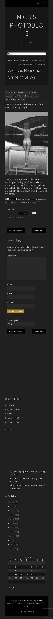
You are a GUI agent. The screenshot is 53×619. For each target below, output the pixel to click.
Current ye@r (13, 320)
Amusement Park (12, 422)
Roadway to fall (12, 418)
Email (9, 293)
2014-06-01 (12, 92)
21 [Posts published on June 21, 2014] (37, 574)
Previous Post (16, 230)
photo (43, 61)
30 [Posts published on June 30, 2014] (10, 581)
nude (38, 61)
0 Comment (12, 100)
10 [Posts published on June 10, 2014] (16, 570)
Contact (31, 612)
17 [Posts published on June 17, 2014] (16, 574)
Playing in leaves (12, 409)
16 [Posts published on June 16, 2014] (10, 574)
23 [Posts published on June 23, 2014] (10, 578)
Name (9, 284)
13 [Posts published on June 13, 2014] (32, 570)
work (22, 199)
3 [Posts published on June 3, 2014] (15, 567)
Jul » (13, 587)
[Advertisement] (23, 375)
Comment (12, 255)
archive (16, 61)
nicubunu (22, 92)
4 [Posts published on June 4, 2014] (20, 567)
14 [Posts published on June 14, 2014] (37, 570)
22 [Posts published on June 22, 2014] (43, 574)
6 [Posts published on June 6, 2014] (31, 567)
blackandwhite (24, 61)
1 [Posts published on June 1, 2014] (42, 563)
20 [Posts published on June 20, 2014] (32, 574)
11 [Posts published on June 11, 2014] (21, 570)
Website (10, 302)
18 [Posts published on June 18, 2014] (21, 574)
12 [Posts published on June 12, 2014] (27, 570)
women (20, 65)
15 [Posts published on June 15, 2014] (43, 570)
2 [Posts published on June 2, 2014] (9, 567)
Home (10, 61)
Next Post (39, 230)
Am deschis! (10, 405)
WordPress (21, 603)
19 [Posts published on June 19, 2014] (27, 574)
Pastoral (9, 413)
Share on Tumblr (17, 217)
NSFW (33, 61)
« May (7, 587)
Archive (12, 104)
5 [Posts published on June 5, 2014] (26, 567)
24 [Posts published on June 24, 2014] (16, 578)
